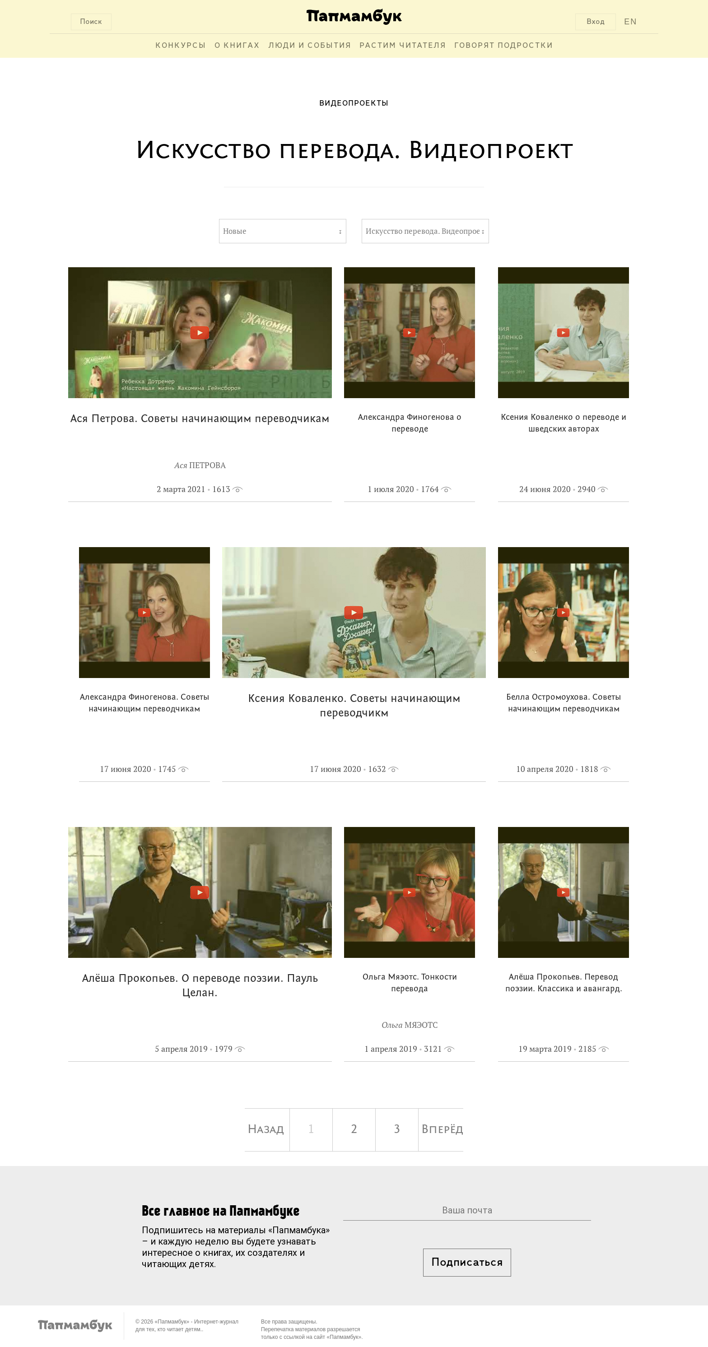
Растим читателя (402, 46)
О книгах (237, 46)
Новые (235, 231)
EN (630, 21)
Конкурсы (180, 46)
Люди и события (309, 46)
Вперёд (442, 1130)
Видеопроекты (354, 103)
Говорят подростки (503, 46)
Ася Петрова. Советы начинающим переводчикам (200, 419)
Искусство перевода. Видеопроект (423, 231)
